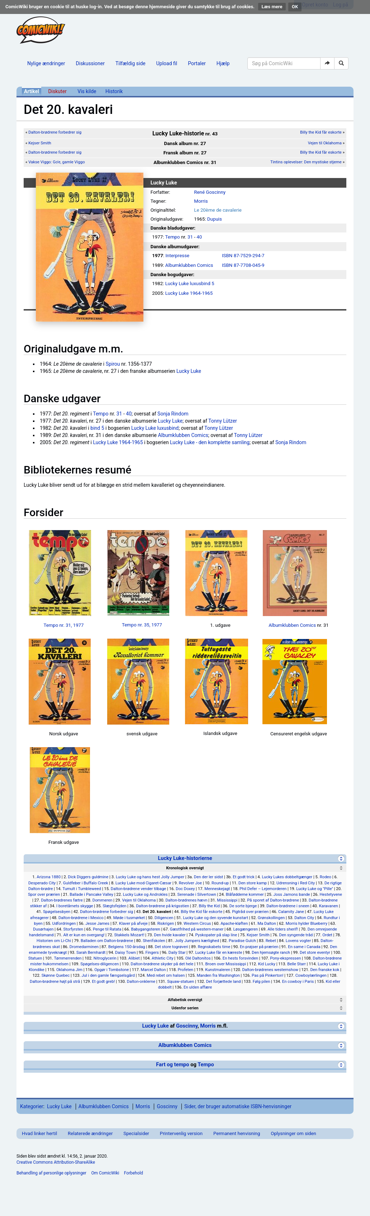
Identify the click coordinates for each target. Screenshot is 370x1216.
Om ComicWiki (105, 1173)
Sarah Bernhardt (90, 952)
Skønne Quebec (56, 975)
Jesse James (97, 923)
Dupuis (214, 219)
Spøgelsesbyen (56, 911)
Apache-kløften (234, 923)
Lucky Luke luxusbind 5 (189, 283)
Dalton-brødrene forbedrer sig (54, 132)
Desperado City (42, 882)
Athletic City (162, 958)
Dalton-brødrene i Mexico (81, 917)
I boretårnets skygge (74, 905)
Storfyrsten (73, 929)
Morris (201, 201)
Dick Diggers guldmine (88, 876)
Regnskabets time (214, 946)
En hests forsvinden (240, 958)
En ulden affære (198, 987)
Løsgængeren (245, 929)
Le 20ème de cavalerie (217, 210)
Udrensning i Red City (295, 882)
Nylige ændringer (46, 63)
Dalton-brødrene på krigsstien (162, 905)
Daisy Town (125, 952)
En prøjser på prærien (259, 946)
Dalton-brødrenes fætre (61, 900)
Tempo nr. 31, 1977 (64, 625)
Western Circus (197, 923)
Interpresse (177, 255)
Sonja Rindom (172, 414)
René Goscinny (210, 192)
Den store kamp (252, 882)
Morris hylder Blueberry (306, 923)
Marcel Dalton (153, 969)
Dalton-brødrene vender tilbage (138, 888)
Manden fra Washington (218, 975)
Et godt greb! (103, 981)
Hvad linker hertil (39, 1133)
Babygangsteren (145, 929)
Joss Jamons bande (292, 894)
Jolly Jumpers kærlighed (197, 940)
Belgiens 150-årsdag (126, 946)
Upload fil (166, 63)
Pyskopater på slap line (216, 934)
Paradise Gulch (242, 940)
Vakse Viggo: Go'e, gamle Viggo (56, 161)
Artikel (31, 91)
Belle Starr (296, 963)
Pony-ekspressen (285, 958)
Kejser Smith (39, 142)
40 (199, 237)
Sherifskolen (154, 940)
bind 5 (97, 428)
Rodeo (325, 876)
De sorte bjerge (243, 905)
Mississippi (227, 900)
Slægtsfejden (114, 905)
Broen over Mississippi (225, 963)
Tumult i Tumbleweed (81, 888)
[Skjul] (341, 858)
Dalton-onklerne (141, 981)
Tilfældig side (130, 63)
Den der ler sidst (208, 876)
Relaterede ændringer (90, 1133)
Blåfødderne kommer (245, 894)
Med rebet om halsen (166, 975)
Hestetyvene (331, 894)
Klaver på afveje (133, 923)
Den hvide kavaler (169, 934)
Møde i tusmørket (129, 917)
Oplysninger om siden (293, 1133)
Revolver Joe (190, 882)
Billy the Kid (209, 905)
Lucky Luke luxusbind (155, 428)
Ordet (327, 934)
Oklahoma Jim (69, 969)
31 (190, 237)
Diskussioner (90, 63)
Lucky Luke (188, 371)
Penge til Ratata (107, 929)
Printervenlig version (181, 1133)
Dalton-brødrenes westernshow (270, 969)
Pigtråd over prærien (250, 911)
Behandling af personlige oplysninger (51, 1173)
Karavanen (328, 905)
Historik (114, 91)
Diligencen (164, 917)
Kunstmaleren (217, 969)
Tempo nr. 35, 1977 (142, 625)
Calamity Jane (291, 911)
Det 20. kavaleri (157, 911)
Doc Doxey (185, 888)
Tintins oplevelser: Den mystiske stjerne (306, 161)
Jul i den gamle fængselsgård (108, 975)
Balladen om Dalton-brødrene (107, 940)
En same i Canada (304, 946)
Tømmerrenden (68, 958)
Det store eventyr (315, 952)
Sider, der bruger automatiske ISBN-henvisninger (237, 1106)
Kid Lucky (266, 963)
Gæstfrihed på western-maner (197, 929)
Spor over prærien (44, 894)
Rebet (271, 940)
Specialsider (136, 1133)
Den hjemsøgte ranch (271, 952)
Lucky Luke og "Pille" (314, 888)
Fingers (152, 952)
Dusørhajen (43, 929)
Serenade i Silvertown (196, 894)
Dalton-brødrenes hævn (186, 900)
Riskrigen (165, 923)
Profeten (185, 969)
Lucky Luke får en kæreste (218, 952)
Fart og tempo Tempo (185, 1064)
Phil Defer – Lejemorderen (262, 888)
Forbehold (133, 1173)
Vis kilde (86, 91)
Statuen (35, 958)
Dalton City (304, 917)
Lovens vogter (298, 940)
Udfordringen (64, 923)
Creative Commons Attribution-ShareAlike (55, 1162)
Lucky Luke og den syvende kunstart (215, 917)
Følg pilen (261, 981)
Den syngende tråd (296, 934)
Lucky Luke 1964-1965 (189, 293)
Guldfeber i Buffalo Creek (85, 882)
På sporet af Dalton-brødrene (273, 900)
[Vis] (341, 999)
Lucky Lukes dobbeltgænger (287, 876)
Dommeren (102, 900)
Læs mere (272, 6)
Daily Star (177, 952)
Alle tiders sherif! (282, 929)
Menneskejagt (217, 888)
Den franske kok (324, 969)
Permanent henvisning (236, 1133)
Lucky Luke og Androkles (145, 894)
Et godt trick (244, 876)
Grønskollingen (271, 917)
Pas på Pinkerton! (267, 975)
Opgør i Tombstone (111, 969)
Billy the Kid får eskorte (321, 132)
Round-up (220, 882)
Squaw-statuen (180, 981)
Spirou (113, 364)
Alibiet (134, 958)
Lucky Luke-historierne (185, 858)
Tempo (172, 237)
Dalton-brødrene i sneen (287, 905)
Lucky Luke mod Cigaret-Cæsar (143, 882)
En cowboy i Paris (298, 981)
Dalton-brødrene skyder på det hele (162, 963)
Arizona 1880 (49, 876)
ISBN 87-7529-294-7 (243, 255)
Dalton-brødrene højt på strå (55, 981)
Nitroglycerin (105, 958)
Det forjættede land (223, 981)
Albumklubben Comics (189, 265)
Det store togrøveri (171, 946)
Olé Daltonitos (198, 958)
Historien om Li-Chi (54, 940)
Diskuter (57, 91)
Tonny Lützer (222, 421)
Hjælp (223, 63)
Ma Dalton (266, 923)
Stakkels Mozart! (129, 934)
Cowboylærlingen (311, 975)
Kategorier (31, 1106)
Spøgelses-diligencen (99, 963)
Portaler (197, 63)
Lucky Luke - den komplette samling (210, 442)
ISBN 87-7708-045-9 (243, 265)
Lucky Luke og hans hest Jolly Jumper (150, 876)
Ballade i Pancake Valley (91, 894)
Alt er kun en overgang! (83, 934)
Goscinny (187, 1026)
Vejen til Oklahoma (325, 142)
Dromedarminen (84, 946)
